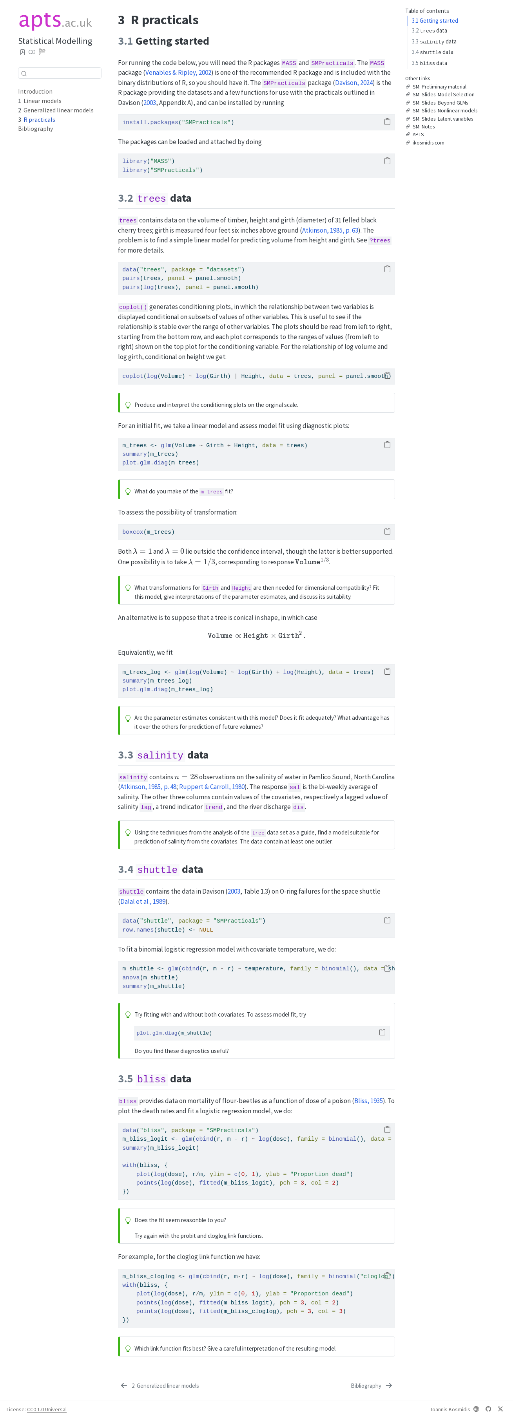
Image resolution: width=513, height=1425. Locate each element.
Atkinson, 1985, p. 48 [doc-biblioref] (148, 786)
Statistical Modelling (55, 40)
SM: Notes (420, 126)
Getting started (435, 20)
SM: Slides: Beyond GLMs (436, 102)
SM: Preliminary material (435, 86)
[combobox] (60, 73)
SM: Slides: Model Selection (440, 95)
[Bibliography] (372, 1386)
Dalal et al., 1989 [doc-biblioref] (142, 901)
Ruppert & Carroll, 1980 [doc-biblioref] (212, 786)
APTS (414, 135)
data (429, 30)
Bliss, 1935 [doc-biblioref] (368, 1100)
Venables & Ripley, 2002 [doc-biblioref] (178, 72)
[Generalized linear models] (159, 1386)
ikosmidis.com (424, 142)
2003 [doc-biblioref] (149, 102)
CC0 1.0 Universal (47, 1409)
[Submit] (23, 73)
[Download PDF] (22, 52)
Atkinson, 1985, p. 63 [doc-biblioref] (330, 230)
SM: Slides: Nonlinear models (441, 111)
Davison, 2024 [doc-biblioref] (354, 82)
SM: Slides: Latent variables (439, 119)
